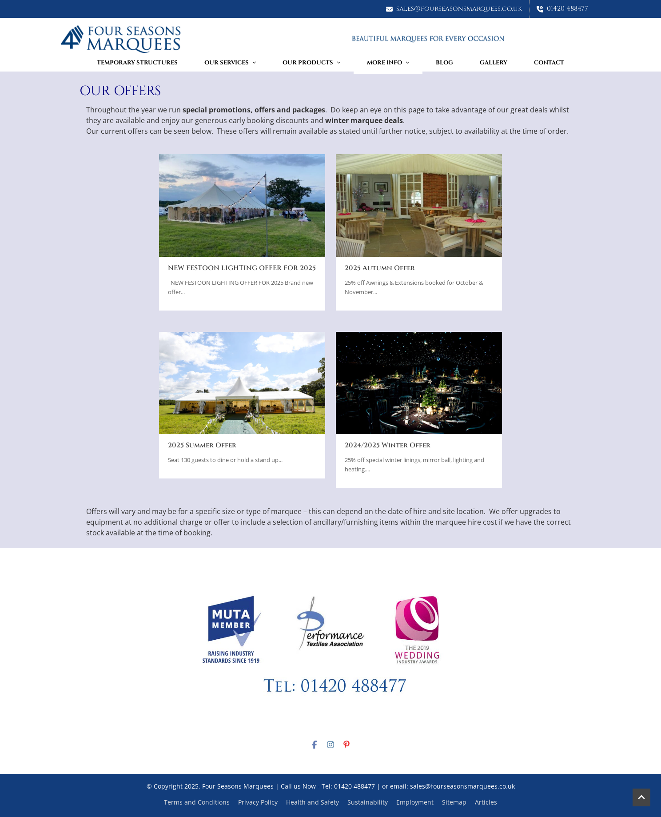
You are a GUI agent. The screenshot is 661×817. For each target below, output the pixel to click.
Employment (415, 802)
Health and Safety (312, 802)
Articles (486, 802)
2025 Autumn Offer (380, 268)
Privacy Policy (258, 802)
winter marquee (353, 120)
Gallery (493, 63)
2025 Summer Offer (202, 445)
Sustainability (367, 802)
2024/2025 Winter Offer (387, 445)
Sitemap (454, 802)
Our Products (311, 63)
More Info (388, 63)
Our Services (230, 63)
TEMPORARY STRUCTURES (137, 63)
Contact (549, 63)
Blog (444, 63)
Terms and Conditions (197, 802)
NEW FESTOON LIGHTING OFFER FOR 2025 (242, 268)
